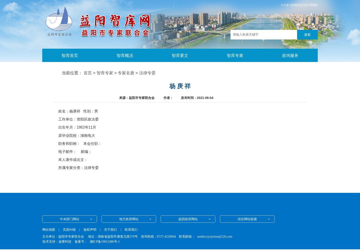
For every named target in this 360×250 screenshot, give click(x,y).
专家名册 (126, 73)
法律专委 (147, 73)
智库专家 (105, 73)
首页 (88, 73)
